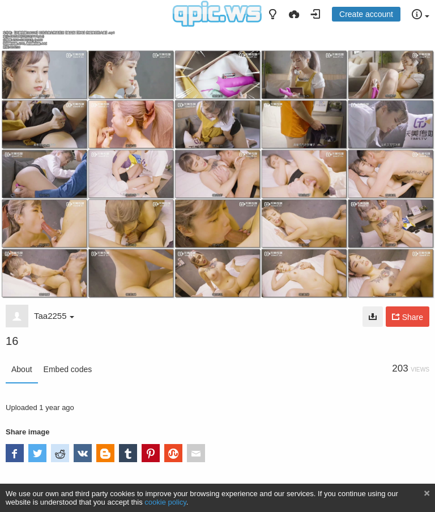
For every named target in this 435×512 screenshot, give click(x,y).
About (21, 369)
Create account (366, 14)
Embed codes (68, 369)
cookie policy (165, 502)
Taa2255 (54, 316)
